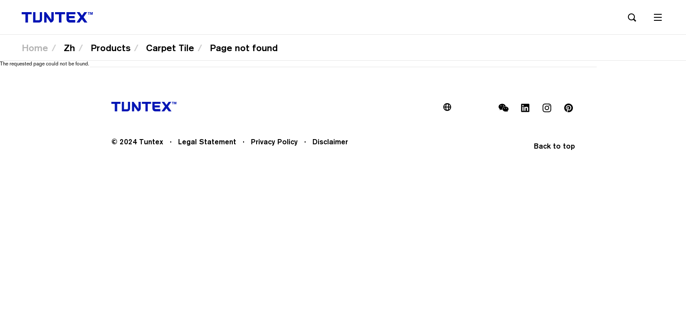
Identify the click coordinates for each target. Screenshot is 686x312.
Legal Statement (207, 141)
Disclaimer (330, 141)
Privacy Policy (274, 141)
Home (35, 47)
